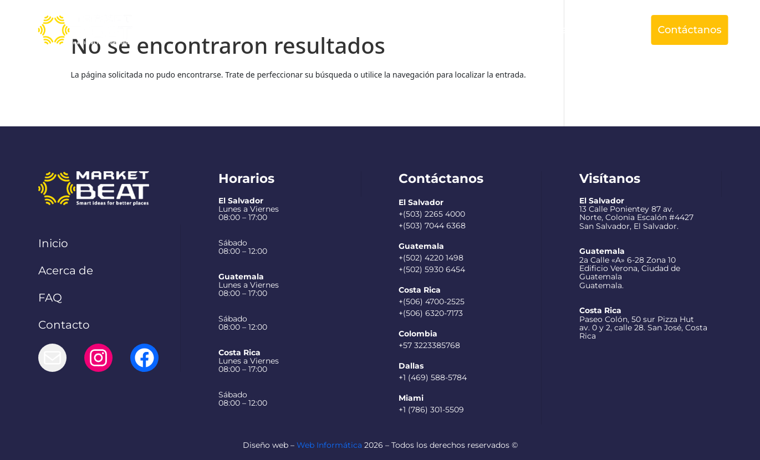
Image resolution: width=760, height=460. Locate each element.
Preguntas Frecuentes (510, 30)
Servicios (406, 30)
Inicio (53, 243)
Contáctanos (689, 30)
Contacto (64, 324)
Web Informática (329, 445)
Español (598, 30)
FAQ (50, 297)
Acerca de (347, 30)
